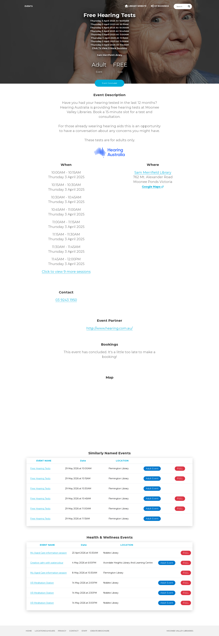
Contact (73, 631)
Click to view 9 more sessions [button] (109, 48)
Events (29, 6)
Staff (84, 631)
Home (29, 631)
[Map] (109, 412)
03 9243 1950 (66, 300)
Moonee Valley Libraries (180, 631)
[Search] (180, 6)
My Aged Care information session (48, 552)
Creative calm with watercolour (46, 562)
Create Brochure (99, 631)
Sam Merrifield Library (152, 172)
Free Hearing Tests (40, 468)
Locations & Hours (45, 631)
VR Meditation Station (42, 582)
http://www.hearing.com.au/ (109, 328)
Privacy (62, 631)
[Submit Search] (189, 6)
